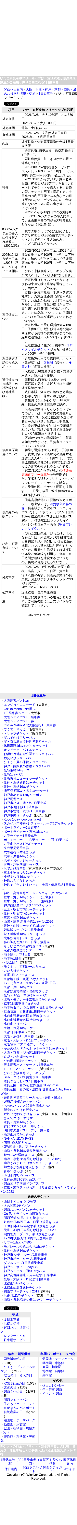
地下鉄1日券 (12, 958)
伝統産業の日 (13, 1412)
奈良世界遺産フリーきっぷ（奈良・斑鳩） (34, 1097)
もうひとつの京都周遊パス (23, 946)
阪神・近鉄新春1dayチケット (24, 782)
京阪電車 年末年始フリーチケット (28, 1044)
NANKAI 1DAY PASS (18, 1138)
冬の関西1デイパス (17, 1205)
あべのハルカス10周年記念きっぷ (27, 1105)
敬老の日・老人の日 (18, 1375)
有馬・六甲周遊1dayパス (21, 864)
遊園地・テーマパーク (19, 1420)
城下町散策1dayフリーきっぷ (24, 934)
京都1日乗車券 (14, 1032)
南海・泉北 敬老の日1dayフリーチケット (33, 1299)
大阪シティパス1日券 (19, 721)
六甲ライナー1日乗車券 (20, 835)
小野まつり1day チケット (22, 876)
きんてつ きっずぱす (18, 1118)
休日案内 (11, 1469)
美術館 (47, 1375)
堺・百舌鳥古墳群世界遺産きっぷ (27, 741)
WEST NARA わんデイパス (23, 1101)
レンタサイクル (15, 1336)
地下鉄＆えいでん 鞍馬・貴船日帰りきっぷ (34, 1007)
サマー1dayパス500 (18, 1242)
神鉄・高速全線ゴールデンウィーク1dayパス (35, 893)
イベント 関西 (52, 1393)
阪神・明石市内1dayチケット (24, 913)
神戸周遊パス (13, 799)
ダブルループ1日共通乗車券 (23, 1263)
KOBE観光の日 (14, 1383)
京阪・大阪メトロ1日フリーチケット (30, 1040)
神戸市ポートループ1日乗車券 (25, 1258)
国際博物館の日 (15, 1359)
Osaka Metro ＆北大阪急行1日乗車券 (30, 725)
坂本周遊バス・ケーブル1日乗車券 (28, 1064)
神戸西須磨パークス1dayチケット (28, 905)
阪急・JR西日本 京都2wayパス (25, 995)
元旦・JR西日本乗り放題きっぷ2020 (30, 1230)
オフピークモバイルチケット (24, 749)
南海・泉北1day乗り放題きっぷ (26, 1150)
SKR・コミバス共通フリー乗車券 (27, 1077)
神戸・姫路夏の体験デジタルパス (27, 766)
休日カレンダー (53, 1385)
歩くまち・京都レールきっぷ (24, 966)
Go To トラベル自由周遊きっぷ (26, 1213)
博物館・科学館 (53, 1371)
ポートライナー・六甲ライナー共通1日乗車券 (36, 840)
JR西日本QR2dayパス (19, 1175)
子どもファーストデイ (19, 1404)
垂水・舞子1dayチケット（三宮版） (29, 897)
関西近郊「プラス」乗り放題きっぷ (29, 1234)
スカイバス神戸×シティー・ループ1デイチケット (38, 823)
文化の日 (10, 1387)
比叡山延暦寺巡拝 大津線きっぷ (26, 1020)
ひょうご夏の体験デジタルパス (26, 762)
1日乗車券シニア (16, 713)
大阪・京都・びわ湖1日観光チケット (30, 1052)
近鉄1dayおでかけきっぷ (21, 1114)
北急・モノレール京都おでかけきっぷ (30, 999)
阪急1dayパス (13, 774)
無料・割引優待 (19, 1354)
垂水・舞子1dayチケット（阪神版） (29, 901)
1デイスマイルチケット (20, 1069)
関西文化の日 (13, 1391)
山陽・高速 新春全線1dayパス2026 (28, 921)
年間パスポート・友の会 (57, 1354)
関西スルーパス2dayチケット (24, 1209)
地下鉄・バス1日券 (17, 954)
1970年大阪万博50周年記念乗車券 (28, 1238)
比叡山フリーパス (16, 1024)
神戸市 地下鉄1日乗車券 (21, 807)
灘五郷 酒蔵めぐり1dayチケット (26, 790)
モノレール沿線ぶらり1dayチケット (29, 1246)
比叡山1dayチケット (18, 1283)
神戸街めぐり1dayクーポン (23, 795)
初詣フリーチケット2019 (21, 1291)
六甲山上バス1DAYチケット (23, 844)
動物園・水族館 (15, 1424)
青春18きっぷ (13, 1171)
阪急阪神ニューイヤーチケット (26, 778)
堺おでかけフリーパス (19, 737)
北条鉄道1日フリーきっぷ (22, 938)
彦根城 (48, 362)
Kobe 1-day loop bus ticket (22, 819)
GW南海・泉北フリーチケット (25, 1146)
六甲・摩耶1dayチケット (21, 856)
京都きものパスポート (19, 1408)
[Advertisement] (37, 38)
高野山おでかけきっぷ (19, 1134)
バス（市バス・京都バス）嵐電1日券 (30, 983)
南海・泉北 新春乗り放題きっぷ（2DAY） (33, 1159)
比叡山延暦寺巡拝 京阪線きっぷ (26, 1015)
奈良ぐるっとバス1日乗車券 (23, 1081)
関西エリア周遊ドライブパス (24, 1183)
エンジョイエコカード (19, 704)
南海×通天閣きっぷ (17, 1142)
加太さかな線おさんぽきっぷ (24, 1167)
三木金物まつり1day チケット (25, 872)
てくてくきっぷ (15, 729)
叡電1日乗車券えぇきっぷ (22, 1003)
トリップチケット (16, 733)
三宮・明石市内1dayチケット (24, 909)
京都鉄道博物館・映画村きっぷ (26, 991)
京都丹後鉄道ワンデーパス (23, 950)
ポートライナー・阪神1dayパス (26, 831)
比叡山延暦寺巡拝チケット (23, 1287)
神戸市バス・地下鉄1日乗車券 (25, 803)
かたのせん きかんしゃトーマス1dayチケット (36, 1048)
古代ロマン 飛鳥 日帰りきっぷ (25, 1126)
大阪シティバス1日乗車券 (22, 717)
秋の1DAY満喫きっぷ (19, 1155)
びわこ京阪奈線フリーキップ (24, 1073)
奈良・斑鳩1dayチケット (21, 1122)
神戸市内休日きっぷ (18, 815)
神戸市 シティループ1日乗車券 (25, 1254)
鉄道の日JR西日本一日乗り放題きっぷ (31, 1222)
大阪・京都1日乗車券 (19, 1036)
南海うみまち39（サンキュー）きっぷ (31, 1163)
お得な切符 (11, 1323)
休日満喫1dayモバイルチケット (26, 745)
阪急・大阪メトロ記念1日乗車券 (27, 1279)
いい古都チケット (16, 970)
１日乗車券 (11, 1319)
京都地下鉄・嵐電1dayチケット (26, 979)
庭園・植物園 (51, 1367)
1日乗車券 (46, 93)
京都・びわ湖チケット (19, 1056)
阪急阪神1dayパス (17, 770)
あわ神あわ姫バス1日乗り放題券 (27, 942)
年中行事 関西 (52, 1389)
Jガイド (69, 1469)
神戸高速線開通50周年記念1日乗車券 (30, 1275)
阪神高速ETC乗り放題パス (23, 1179)
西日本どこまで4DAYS (20, 1201)
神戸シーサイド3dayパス (21, 1267)
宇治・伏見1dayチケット (21, 1028)
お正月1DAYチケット (19, 1295)
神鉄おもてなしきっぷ (19, 880)
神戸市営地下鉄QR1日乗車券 (24, 811)
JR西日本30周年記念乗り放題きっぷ (29, 1226)
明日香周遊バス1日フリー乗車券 (27, 1130)
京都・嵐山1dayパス (18, 987)
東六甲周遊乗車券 (16, 848)
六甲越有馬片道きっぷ (19, 852)
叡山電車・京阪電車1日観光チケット (30, 1011)
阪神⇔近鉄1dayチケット (21, 786)
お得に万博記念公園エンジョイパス (29, 754)
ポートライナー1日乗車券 (22, 827)
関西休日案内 (13, 89)
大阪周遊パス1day (17, 700)
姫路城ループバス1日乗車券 (23, 929)
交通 (32, 93)
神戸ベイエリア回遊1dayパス (24, 1271)
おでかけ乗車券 (15, 868)
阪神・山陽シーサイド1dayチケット (29, 925)
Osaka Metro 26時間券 (20, 709)
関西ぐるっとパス (16, 1399)
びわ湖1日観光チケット (20, 1061)
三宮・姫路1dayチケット (21, 917)
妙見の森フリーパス (18, 758)
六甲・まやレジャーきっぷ (23, 860)
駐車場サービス (15, 1340)
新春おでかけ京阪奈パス (21, 1109)
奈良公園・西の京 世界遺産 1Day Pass (31, 1085)
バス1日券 (11, 962)
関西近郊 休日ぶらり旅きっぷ (24, 1217)
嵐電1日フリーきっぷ (19, 975)
